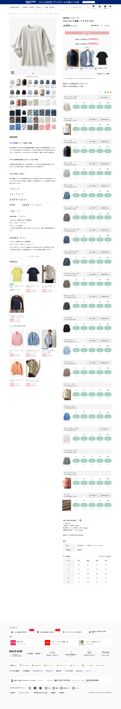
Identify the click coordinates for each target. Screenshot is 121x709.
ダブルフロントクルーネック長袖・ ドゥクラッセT (17, 316)
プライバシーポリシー (24, 692)
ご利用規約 (12, 692)
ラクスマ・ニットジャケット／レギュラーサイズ (32, 380)
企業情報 (61, 692)
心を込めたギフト (62, 665)
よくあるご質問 (69, 671)
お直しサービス (49, 665)
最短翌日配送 (36, 665)
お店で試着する (104, 97)
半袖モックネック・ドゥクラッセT (32, 286)
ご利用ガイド (13, 665)
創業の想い (59, 671)
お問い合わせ (79, 671)
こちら (86, 528)
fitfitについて (49, 671)
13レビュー (39, 205)
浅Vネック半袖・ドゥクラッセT (17, 286)
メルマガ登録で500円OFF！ (22, 631)
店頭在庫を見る (105, 119)
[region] (60, 7)
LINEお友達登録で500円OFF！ (48, 631)
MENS (31, 7)
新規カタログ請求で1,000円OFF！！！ (97, 632)
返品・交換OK (24, 665)
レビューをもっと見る (33, 256)
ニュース (88, 671)
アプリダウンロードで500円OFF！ (73, 632)
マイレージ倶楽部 (87, 665)
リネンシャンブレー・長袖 (16, 351)
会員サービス (74, 665)
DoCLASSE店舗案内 (15, 671)
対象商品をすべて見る (102, 73)
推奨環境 (53, 692)
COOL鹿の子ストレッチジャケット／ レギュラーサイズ (33, 351)
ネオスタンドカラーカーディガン (16, 380)
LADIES (25, 7)
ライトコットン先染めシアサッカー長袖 (48, 351)
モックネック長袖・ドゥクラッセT (48, 286)
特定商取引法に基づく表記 (40, 692)
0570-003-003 (92, 680)
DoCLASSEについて (38, 671)
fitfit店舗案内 (26, 671)
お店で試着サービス (102, 665)
